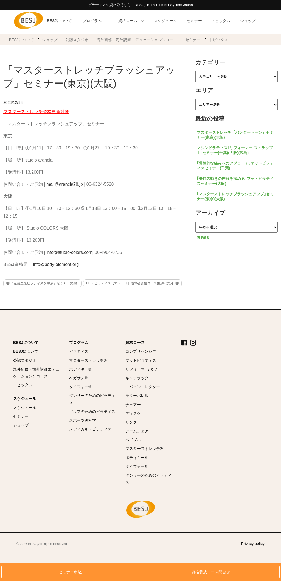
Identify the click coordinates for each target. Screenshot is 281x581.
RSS (203, 237)
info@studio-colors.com (69, 252)
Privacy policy (253, 543)
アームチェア (136, 431)
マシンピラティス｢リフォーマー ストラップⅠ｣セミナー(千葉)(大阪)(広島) (235, 150)
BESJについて (21, 40)
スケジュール (24, 398)
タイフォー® (80, 387)
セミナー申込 (70, 572)
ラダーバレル (136, 395)
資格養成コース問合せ (211, 572)
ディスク (133, 413)
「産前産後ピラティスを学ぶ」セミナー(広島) (42, 283)
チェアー (133, 404)
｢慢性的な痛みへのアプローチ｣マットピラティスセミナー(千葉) (235, 165)
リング (131, 422)
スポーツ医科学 (82, 420)
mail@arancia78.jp (64, 184)
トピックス (218, 40)
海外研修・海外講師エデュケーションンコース (137, 40)
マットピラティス (140, 360)
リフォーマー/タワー (143, 369)
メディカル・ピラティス (90, 429)
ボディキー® (80, 369)
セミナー (193, 40)
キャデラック (136, 378)
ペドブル (133, 440)
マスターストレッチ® (87, 360)
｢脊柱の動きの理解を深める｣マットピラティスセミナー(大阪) (235, 181)
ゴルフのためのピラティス (92, 411)
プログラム (78, 342)
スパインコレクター (142, 387)
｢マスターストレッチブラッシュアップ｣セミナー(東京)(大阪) (235, 196)
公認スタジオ (76, 40)
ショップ (49, 40)
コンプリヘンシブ (140, 351)
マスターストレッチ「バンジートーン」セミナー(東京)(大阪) (235, 135)
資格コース (135, 342)
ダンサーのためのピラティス (92, 399)
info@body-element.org (56, 264)
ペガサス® (78, 378)
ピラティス (78, 351)
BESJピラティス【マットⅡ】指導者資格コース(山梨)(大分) (132, 283)
